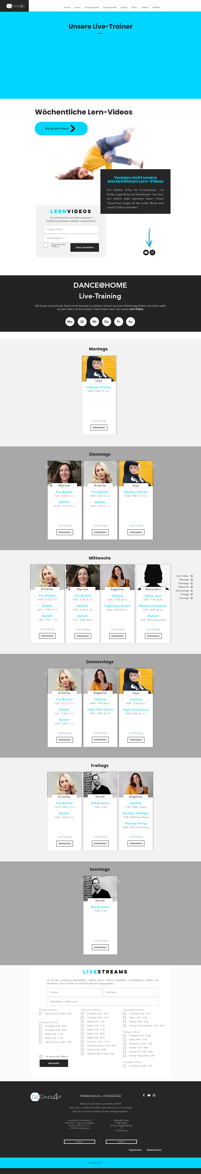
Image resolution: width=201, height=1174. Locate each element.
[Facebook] (143, 1095)
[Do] (106, 321)
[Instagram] (152, 252)
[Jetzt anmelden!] (84, 247)
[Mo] (69, 321)
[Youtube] (146, 252)
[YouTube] (149, 1095)
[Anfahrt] (79, 1142)
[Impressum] (135, 1150)
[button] (102, 151)
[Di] (82, 321)
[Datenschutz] (154, 1150)
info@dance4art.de (90, 1095)
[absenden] (54, 1063)
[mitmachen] (99, 427)
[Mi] (94, 321)
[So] (130, 321)
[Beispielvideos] (61, 128)
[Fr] (118, 321)
